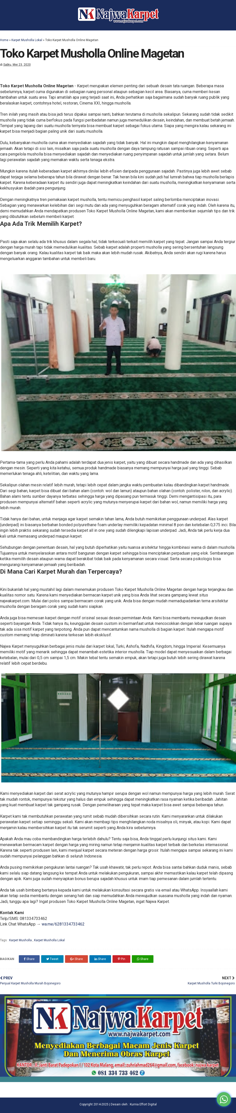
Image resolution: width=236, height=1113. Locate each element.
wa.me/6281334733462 (63, 924)
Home (4, 40)
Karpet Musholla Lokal (26, 40)
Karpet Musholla (21, 940)
